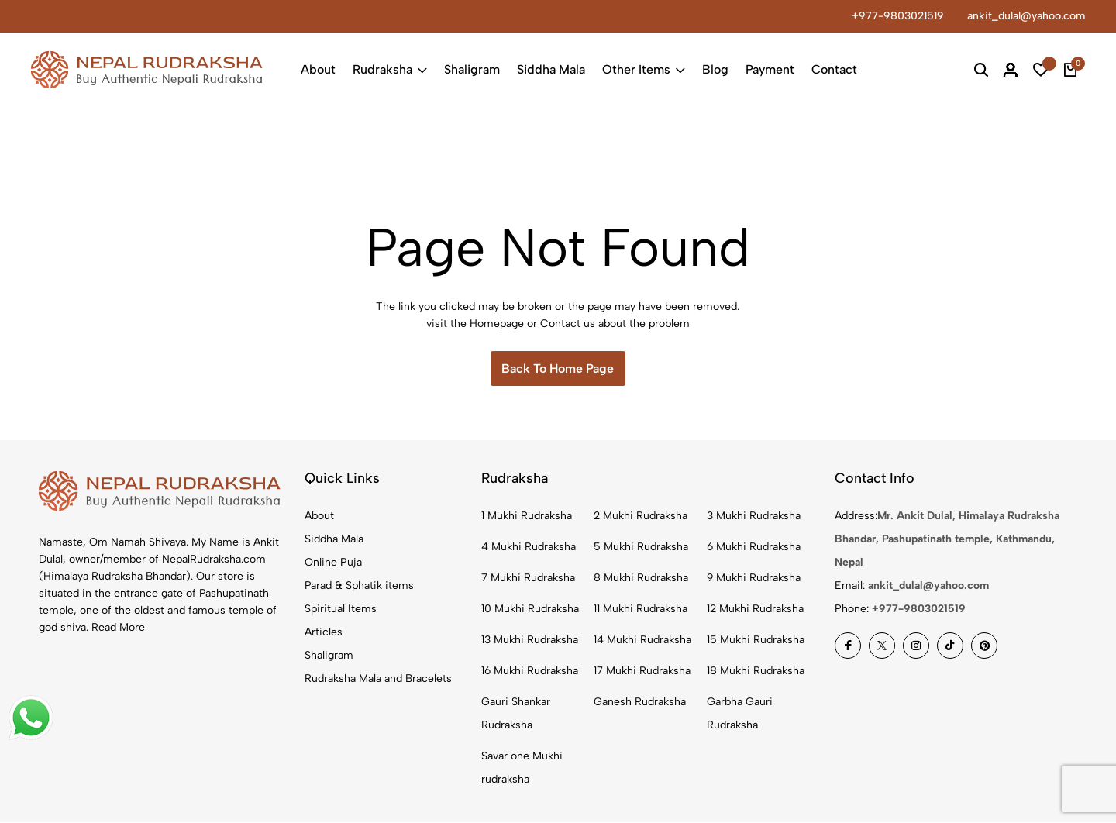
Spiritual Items (341, 609)
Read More (118, 627)
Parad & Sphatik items (359, 586)
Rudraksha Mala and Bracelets (378, 679)
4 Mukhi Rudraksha (528, 547)
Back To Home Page (557, 368)
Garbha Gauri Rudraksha (740, 714)
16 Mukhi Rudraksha (529, 671)
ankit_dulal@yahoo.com (1026, 15)
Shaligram (472, 69)
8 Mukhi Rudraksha (641, 578)
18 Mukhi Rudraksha (755, 671)
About (318, 69)
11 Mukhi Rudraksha (640, 609)
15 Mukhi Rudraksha (755, 640)
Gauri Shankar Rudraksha (515, 714)
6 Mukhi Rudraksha (754, 547)
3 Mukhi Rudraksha (754, 516)
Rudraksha (390, 69)
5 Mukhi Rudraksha (641, 547)
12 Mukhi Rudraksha (755, 609)
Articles (324, 632)
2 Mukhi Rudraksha (640, 516)
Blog (715, 69)
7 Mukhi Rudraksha (528, 578)
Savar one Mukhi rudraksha (522, 768)
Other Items (643, 69)
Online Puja (333, 563)
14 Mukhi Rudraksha (642, 640)
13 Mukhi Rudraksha (529, 640)
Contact (834, 69)
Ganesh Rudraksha (640, 702)
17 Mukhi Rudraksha (642, 671)
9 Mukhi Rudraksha (754, 578)
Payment (770, 69)
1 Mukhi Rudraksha (526, 516)
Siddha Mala (551, 69)
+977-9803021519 (898, 15)
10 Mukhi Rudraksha (530, 609)
